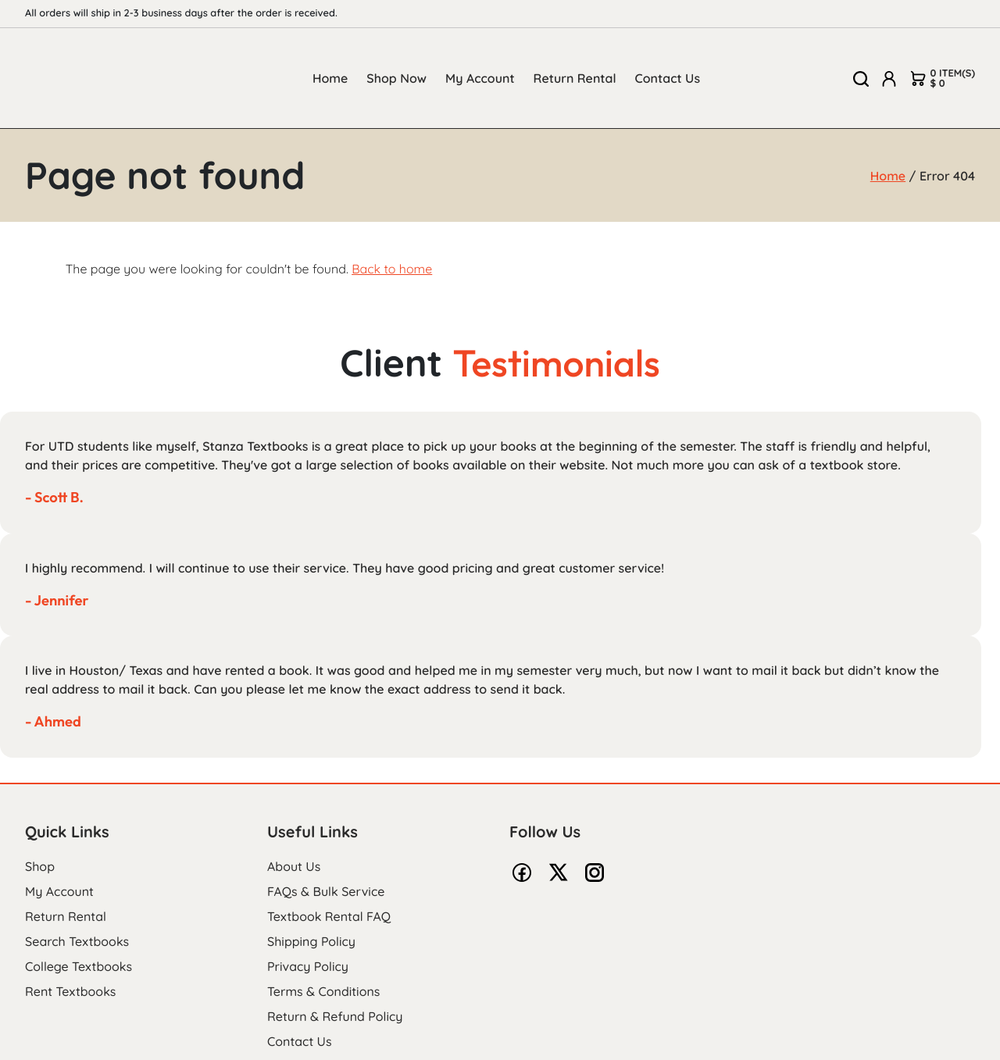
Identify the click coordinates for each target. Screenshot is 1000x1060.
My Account (480, 78)
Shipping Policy (311, 941)
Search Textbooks (77, 941)
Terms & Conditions (323, 991)
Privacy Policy (307, 966)
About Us (293, 866)
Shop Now (396, 78)
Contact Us (668, 78)
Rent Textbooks (70, 991)
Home (330, 78)
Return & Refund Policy (334, 1016)
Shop (40, 866)
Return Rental (575, 78)
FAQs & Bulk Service (325, 891)
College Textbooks (78, 966)
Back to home (392, 269)
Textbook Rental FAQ (329, 916)
